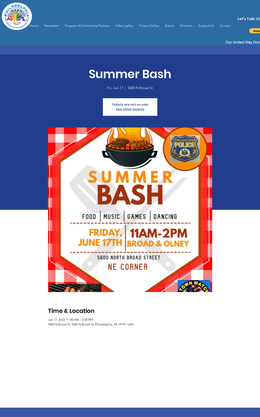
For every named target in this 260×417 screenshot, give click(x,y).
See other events (130, 109)
